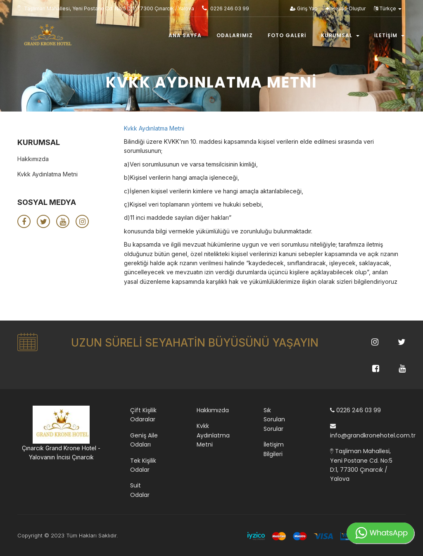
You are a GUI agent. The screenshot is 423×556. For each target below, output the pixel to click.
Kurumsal (340, 35)
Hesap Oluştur (346, 8)
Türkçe (388, 8)
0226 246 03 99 (355, 410)
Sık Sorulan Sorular (274, 419)
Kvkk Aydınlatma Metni (154, 128)
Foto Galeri (287, 35)
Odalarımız (234, 35)
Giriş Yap (304, 8)
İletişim (389, 35)
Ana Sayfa (185, 35)
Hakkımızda (33, 158)
